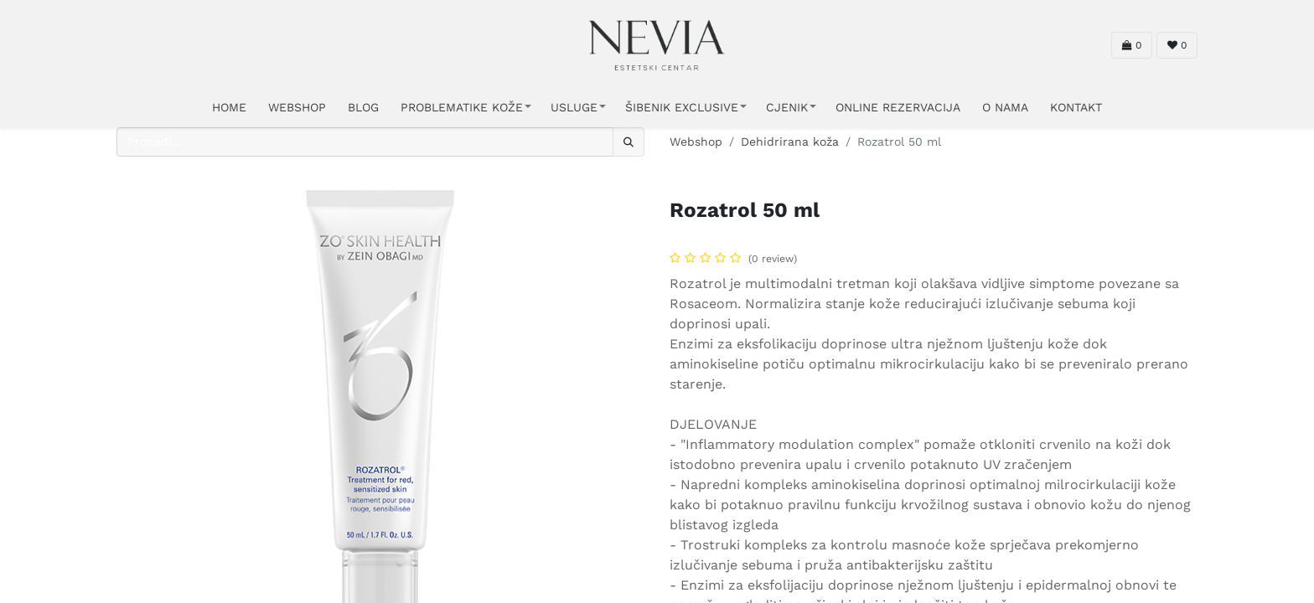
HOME (229, 107)
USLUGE (574, 107)
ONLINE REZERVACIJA (897, 107)
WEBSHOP (297, 107)
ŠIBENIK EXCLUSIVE (681, 107)
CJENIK (787, 107)
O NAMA (1005, 107)
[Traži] (628, 142)
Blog (363, 107)
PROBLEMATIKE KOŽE (462, 107)
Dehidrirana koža (790, 141)
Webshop (696, 141)
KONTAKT (1076, 107)
